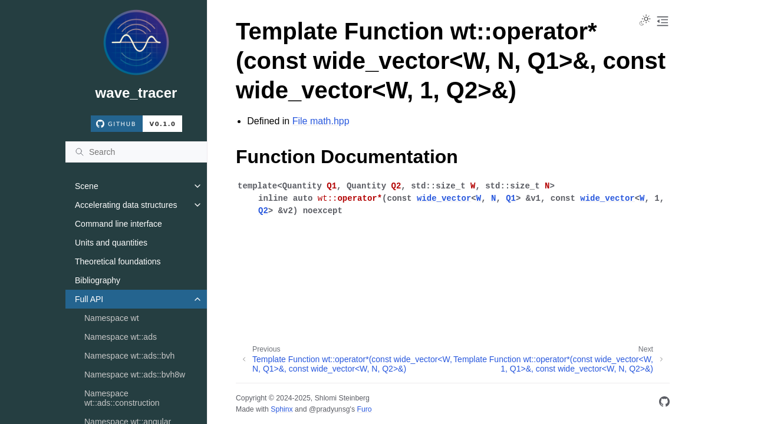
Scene (86, 186)
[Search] (136, 152)
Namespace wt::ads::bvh (129, 355)
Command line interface (118, 223)
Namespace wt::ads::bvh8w (134, 374)
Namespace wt (111, 318)
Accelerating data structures (126, 205)
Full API (89, 299)
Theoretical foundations (118, 261)
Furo (364, 409)
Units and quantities (111, 242)
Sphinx (281, 409)
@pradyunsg (329, 409)
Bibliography (97, 280)
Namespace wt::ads (120, 337)
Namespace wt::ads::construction (122, 398)
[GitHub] (664, 403)
